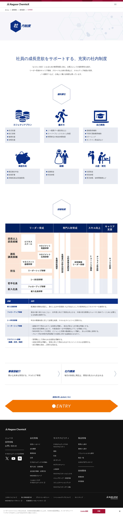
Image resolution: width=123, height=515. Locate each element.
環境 (54, 451)
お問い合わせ (11, 446)
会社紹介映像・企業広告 (38, 471)
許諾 (99, 511)
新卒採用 (22, 9)
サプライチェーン (59, 464)
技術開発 (82, 471)
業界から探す (82, 444)
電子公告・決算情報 (36, 466)
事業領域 (33, 453)
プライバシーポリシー (42, 497)
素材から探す (82, 449)
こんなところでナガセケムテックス (36, 481)
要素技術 (81, 477)
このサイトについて (11, 497)
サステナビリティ (61, 438)
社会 (54, 456)
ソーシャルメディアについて (62, 497)
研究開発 (81, 481)
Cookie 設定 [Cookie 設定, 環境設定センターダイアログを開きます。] (84, 511)
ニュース (9, 438)
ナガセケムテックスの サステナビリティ (60, 445)
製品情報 (82, 438)
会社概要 (33, 449)
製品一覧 (81, 458)
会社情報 (34, 438)
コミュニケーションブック (62, 482)
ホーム (7, 9)
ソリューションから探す (86, 453)
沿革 (31, 458)
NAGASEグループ (36, 475)
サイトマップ (79, 497)
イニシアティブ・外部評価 (62, 478)
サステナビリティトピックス (62, 473)
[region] (61, 511)
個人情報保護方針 (26, 497)
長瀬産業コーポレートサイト (35, 500)
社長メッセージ (35, 444)
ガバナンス (57, 460)
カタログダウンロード (85, 462)
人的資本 (56, 469)
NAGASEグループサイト (12, 500)
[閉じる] (119, 511)
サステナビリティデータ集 (62, 487)
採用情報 (14, 9)
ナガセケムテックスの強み (38, 462)
